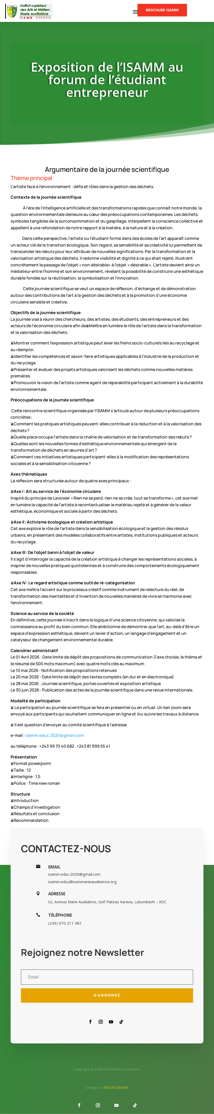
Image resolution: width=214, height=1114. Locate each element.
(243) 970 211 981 (65, 923)
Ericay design (116, 1087)
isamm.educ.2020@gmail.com (55, 735)
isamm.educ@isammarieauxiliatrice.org (82, 881)
